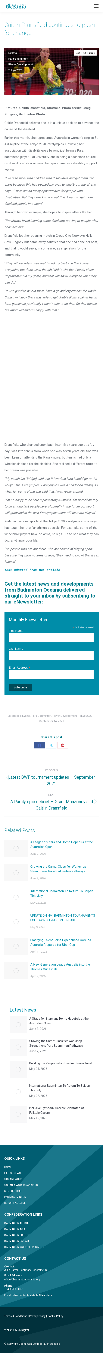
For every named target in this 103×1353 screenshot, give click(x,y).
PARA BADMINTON (15, 1196)
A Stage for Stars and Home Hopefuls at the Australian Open (61, 844)
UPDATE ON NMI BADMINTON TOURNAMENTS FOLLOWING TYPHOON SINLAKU (62, 918)
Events (12, 53)
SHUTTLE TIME (12, 1191)
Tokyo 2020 (15, 70)
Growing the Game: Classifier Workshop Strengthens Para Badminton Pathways (58, 869)
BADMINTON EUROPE (16, 1235)
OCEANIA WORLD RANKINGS (21, 1185)
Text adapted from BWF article (32, 570)
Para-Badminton (18, 58)
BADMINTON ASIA (14, 1229)
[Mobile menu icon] (96, 6)
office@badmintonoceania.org (22, 1279)
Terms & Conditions (15, 1316)
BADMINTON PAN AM (16, 1241)
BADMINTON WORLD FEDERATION (24, 1247)
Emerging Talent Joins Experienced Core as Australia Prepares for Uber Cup (60, 942)
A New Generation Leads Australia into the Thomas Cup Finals (60, 967)
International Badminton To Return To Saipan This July (61, 893)
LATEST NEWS (12, 1173)
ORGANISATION (13, 1179)
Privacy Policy (37, 1316)
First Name (16, 630)
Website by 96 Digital (16, 1330)
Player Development (20, 64)
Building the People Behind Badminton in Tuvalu (61, 1063)
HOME (8, 1167)
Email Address (20, 668)
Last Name (16, 648)
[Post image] (16, 848)
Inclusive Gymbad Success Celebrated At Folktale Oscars (56, 1110)
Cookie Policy (55, 1316)
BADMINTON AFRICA (16, 1223)
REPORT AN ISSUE (15, 1202)
